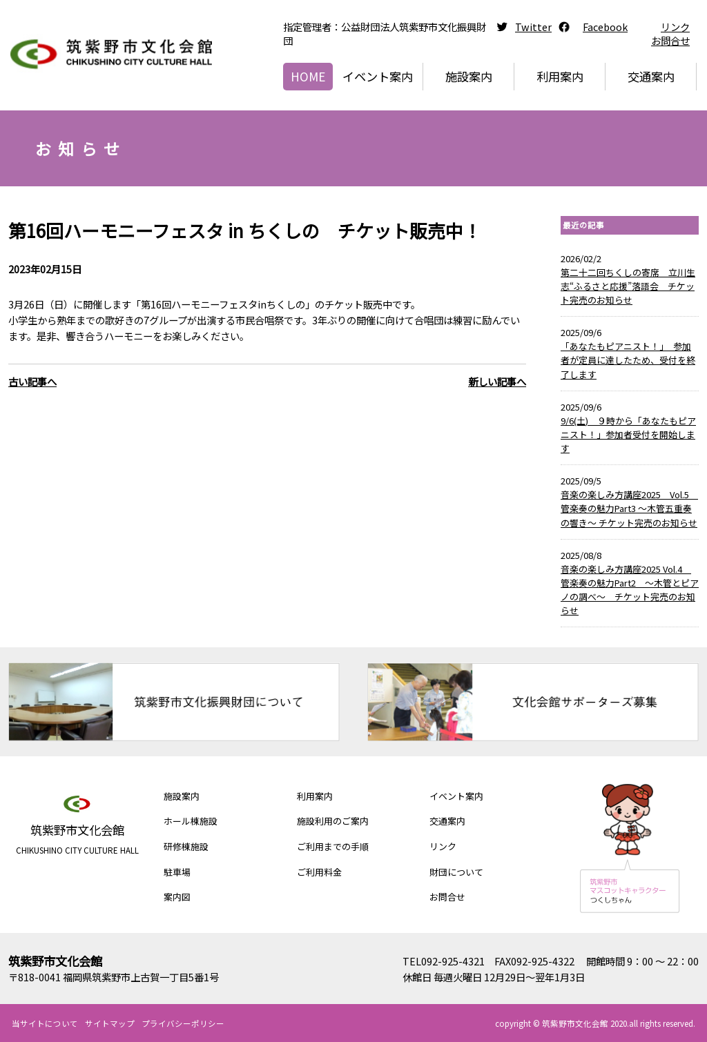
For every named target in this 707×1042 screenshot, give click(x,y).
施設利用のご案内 (333, 820)
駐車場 (177, 871)
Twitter (533, 26)
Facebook (605, 26)
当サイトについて (45, 1023)
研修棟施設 (186, 846)
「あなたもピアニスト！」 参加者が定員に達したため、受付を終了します (628, 360)
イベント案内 (377, 76)
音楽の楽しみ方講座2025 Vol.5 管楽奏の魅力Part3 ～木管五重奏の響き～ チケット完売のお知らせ (629, 508)
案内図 (177, 896)
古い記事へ (32, 381)
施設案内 (468, 76)
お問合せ (670, 40)
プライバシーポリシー (183, 1023)
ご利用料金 (319, 871)
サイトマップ (110, 1023)
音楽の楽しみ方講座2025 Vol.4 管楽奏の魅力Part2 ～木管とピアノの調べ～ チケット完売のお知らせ (630, 589)
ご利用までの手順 (333, 846)
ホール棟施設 (190, 820)
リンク (675, 26)
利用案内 (559, 76)
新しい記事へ (497, 381)
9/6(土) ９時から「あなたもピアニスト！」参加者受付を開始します (628, 434)
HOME (308, 76)
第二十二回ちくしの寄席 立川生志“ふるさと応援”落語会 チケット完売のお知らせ (628, 286)
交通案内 (651, 76)
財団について (456, 871)
